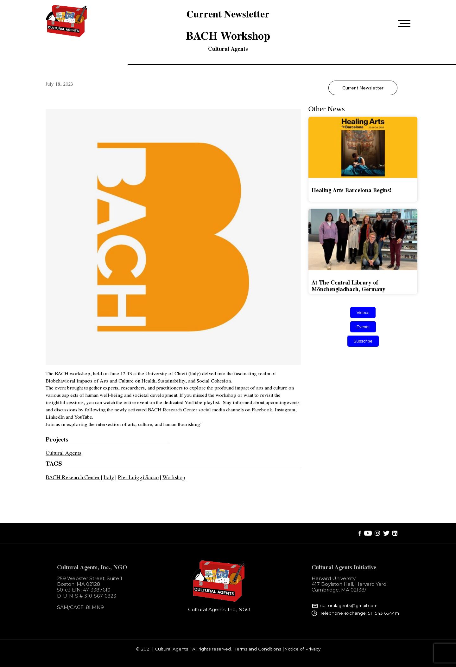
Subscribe (363, 341)
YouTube (82, 416)
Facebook (261, 409)
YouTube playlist (201, 402)
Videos (363, 312)
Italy (109, 477)
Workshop (173, 477)
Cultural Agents (228, 48)
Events (363, 326)
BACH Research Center (73, 477)
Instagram (284, 409)
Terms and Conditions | (259, 649)
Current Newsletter (362, 88)
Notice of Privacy (302, 649)
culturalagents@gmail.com (348, 606)
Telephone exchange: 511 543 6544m (359, 613)
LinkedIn (55, 416)
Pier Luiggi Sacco (138, 477)
